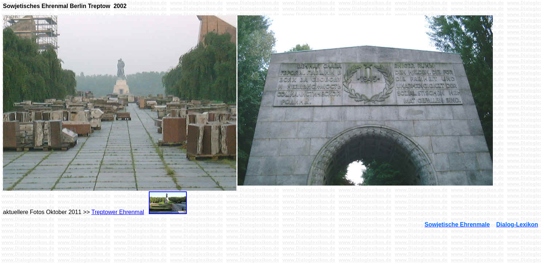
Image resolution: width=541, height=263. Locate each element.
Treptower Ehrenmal (118, 212)
